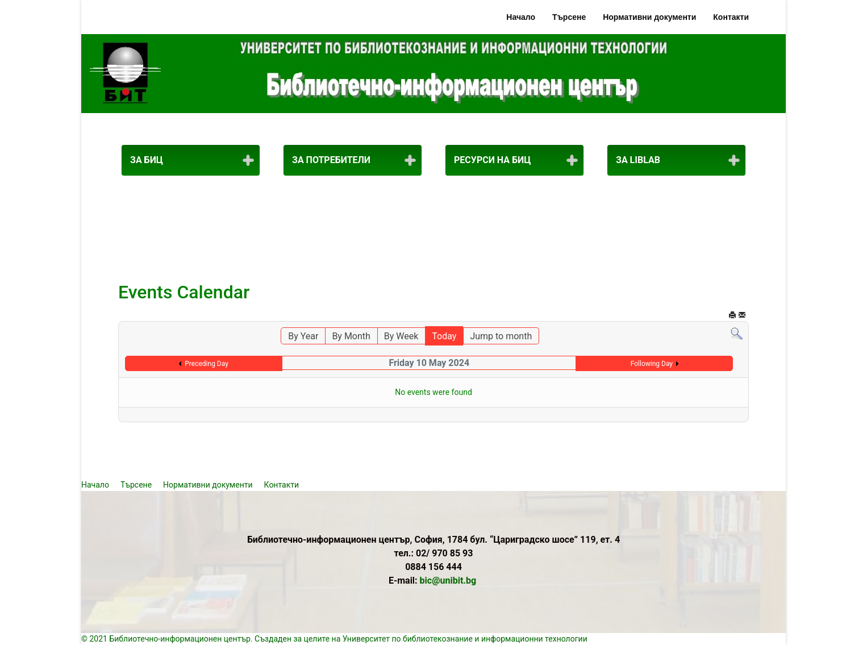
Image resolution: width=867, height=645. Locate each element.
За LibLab (638, 160)
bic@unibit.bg (448, 580)
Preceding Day (206, 364)
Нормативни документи (649, 17)
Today (444, 336)
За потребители (331, 160)
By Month (351, 336)
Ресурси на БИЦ (492, 160)
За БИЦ (146, 160)
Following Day (652, 364)
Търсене (569, 17)
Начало (520, 17)
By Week (401, 336)
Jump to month (501, 336)
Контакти (731, 17)
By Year (303, 336)
